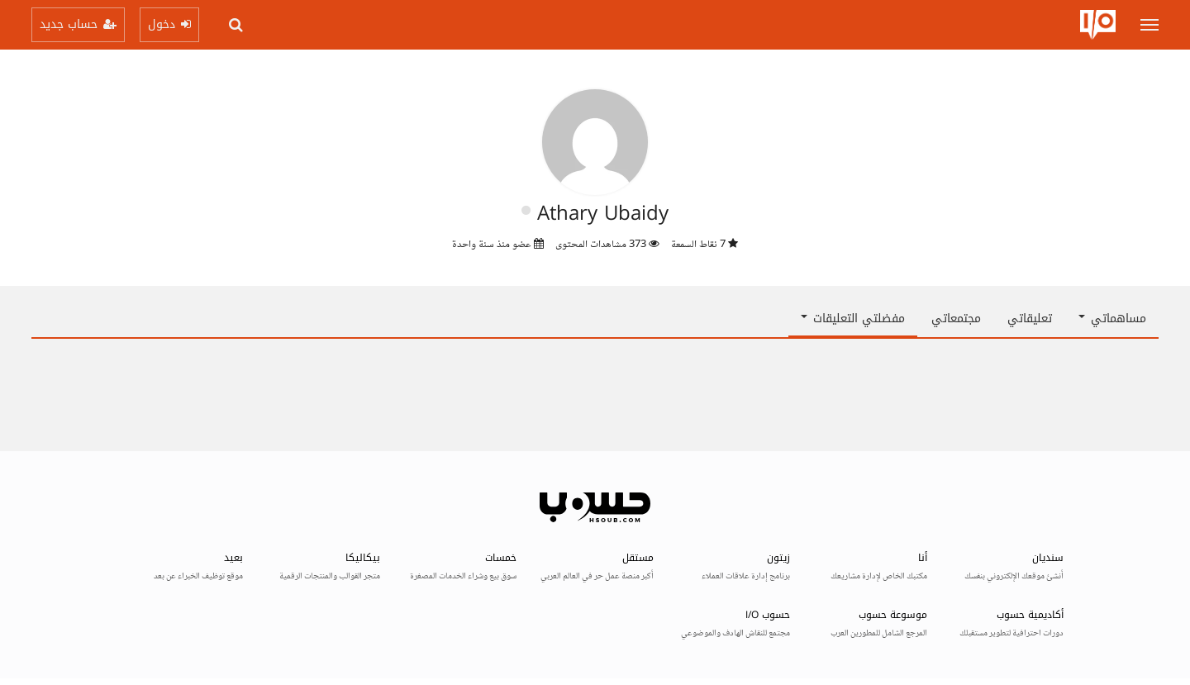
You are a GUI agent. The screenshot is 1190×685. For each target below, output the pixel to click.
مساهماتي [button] (1112, 318)
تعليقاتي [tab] (1029, 318)
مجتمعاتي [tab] (956, 318)
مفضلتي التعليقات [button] (853, 318)
